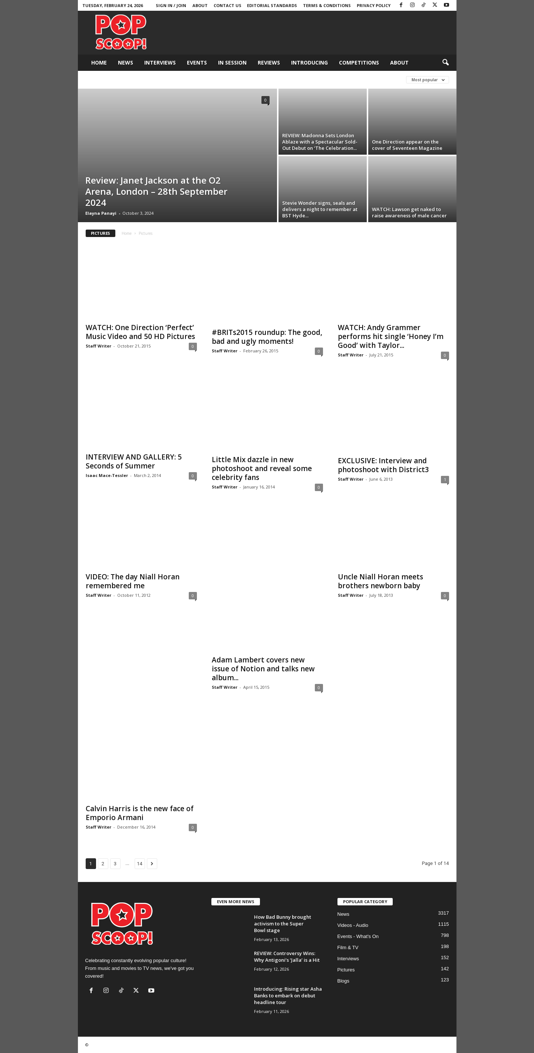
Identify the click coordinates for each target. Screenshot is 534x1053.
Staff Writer (98, 346)
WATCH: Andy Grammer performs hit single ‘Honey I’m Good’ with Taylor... (391, 336)
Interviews (160, 62)
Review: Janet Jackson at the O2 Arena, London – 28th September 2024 (156, 191)
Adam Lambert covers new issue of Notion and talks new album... (263, 668)
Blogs (343, 981)
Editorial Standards (272, 5)
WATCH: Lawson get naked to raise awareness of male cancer (409, 212)
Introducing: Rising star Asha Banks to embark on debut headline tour (288, 995)
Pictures (346, 970)
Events (197, 62)
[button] (445, 63)
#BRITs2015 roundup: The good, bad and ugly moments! (267, 337)
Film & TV (348, 947)
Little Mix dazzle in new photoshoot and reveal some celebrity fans (262, 468)
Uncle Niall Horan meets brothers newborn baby (380, 581)
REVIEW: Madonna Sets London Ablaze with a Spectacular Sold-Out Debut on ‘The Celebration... (319, 141)
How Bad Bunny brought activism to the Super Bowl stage (282, 924)
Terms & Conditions (327, 5)
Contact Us (227, 5)
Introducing (309, 62)
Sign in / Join (171, 5)
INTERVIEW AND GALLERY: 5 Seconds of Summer (134, 461)
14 (139, 863)
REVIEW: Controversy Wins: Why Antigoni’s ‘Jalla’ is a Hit (287, 956)
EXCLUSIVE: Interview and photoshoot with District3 (383, 465)
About (200, 5)
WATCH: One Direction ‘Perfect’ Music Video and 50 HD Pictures (140, 332)
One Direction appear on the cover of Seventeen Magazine (407, 144)
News (125, 62)
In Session (232, 62)
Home (99, 62)
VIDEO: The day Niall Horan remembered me (132, 581)
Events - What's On (358, 936)
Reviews (269, 62)
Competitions (359, 62)
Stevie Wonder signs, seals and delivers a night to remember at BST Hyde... (319, 209)
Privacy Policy (373, 5)
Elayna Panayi (100, 213)
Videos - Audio (353, 925)
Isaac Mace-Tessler (107, 475)
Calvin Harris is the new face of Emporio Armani (140, 813)
